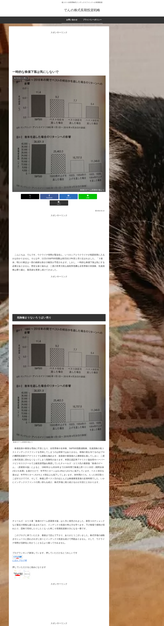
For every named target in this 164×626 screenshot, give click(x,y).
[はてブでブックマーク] (59, 196)
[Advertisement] (59, 50)
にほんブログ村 (19, 554)
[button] (90, 196)
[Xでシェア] (27, 196)
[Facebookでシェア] (43, 196)
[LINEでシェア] (74, 196)
